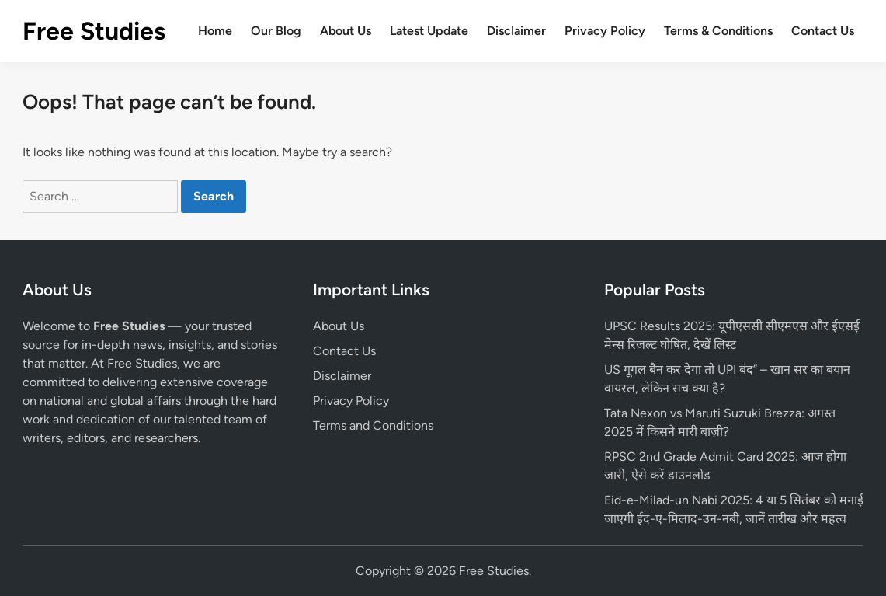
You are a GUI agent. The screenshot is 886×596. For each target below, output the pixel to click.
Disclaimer (516, 30)
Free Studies (94, 31)
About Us (345, 30)
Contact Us (822, 30)
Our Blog (276, 30)
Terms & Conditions (718, 30)
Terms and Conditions (373, 425)
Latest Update (429, 30)
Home (215, 30)
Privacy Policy (605, 30)
